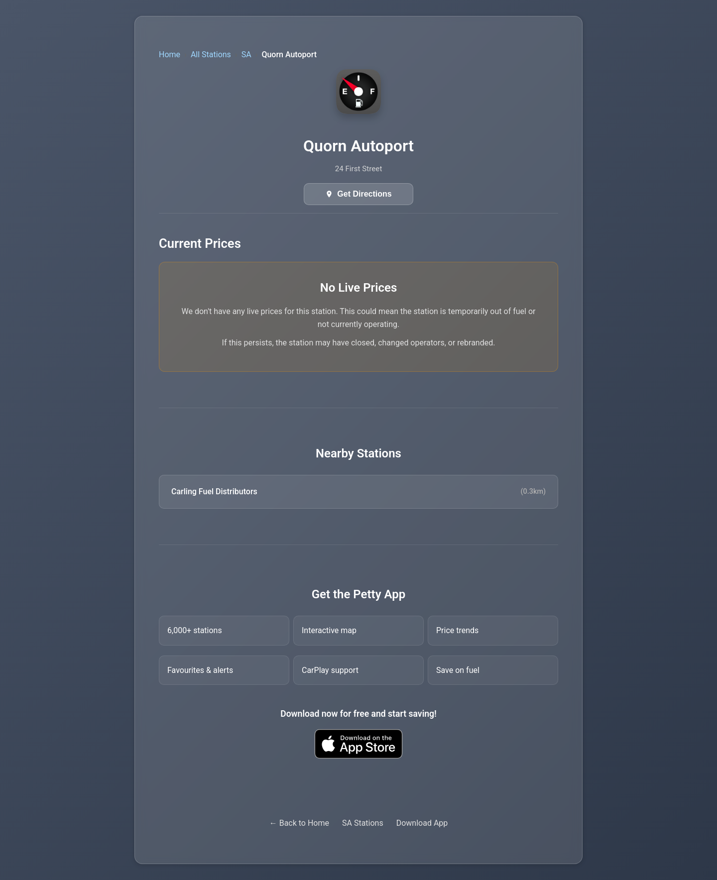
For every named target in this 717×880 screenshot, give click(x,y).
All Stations (211, 54)
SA (246, 54)
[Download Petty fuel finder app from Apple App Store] (358, 744)
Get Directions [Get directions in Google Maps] (364, 194)
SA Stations (362, 823)
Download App (422, 823)
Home (169, 54)
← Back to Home (299, 823)
